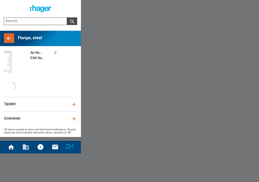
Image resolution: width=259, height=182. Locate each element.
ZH (69, 147)
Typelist (9, 104)
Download (12, 119)
